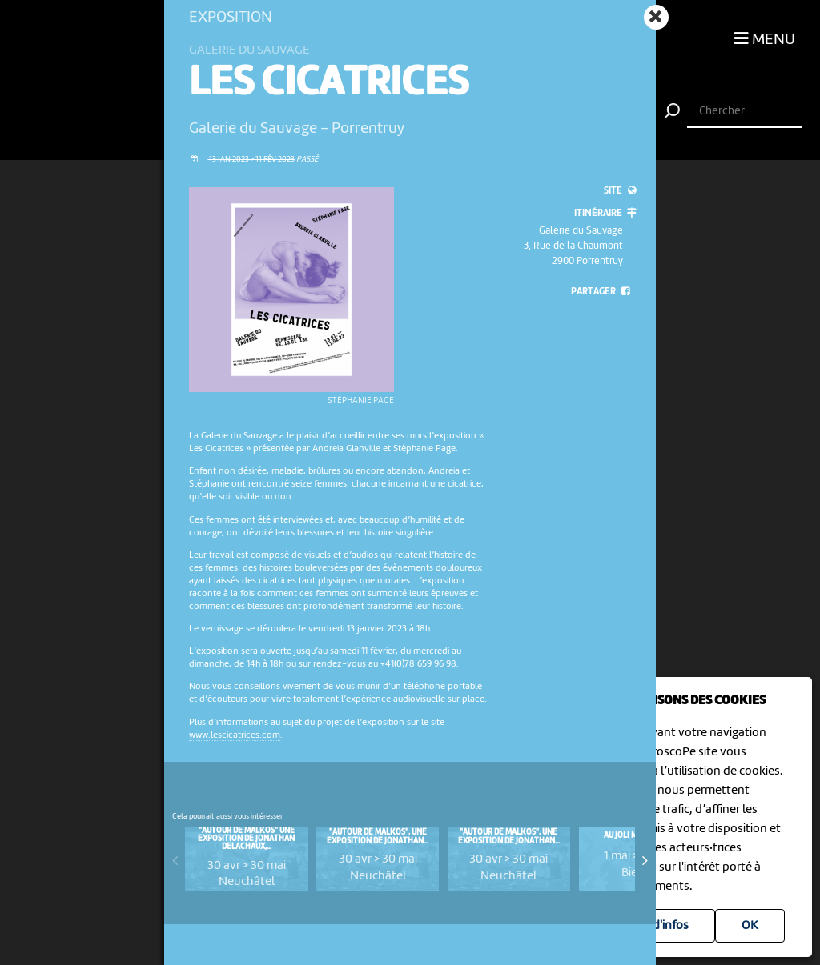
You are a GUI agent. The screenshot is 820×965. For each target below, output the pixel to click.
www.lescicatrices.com (234, 735)
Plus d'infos (658, 925)
